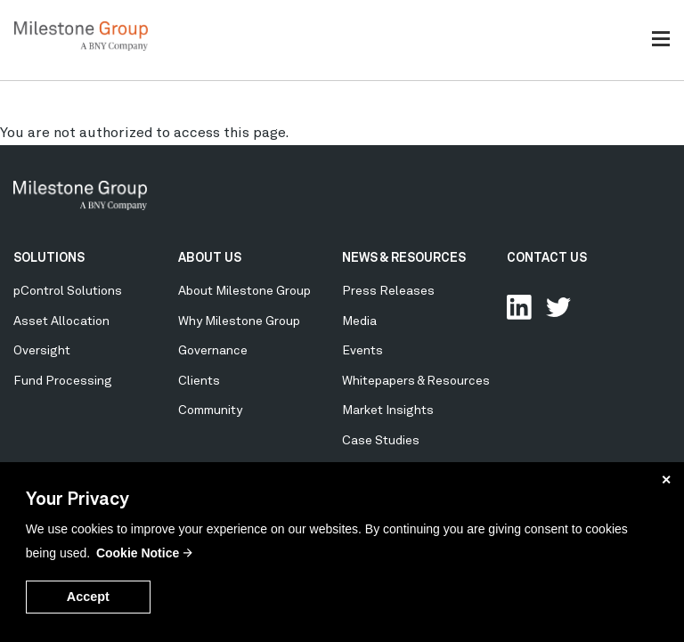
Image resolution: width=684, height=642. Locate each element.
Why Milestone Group (239, 321)
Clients (199, 381)
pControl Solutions (67, 291)
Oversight (41, 351)
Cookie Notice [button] (137, 553)
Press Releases (388, 291)
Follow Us (558, 307)
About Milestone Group (244, 291)
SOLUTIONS (49, 258)
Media (359, 321)
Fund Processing (62, 381)
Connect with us (519, 307)
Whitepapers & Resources (416, 381)
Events (362, 351)
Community (210, 410)
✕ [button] (666, 480)
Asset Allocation (61, 321)
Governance (213, 351)
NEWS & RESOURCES (404, 258)
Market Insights (388, 410)
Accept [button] (88, 596)
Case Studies (380, 441)
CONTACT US (547, 258)
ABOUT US (209, 258)
